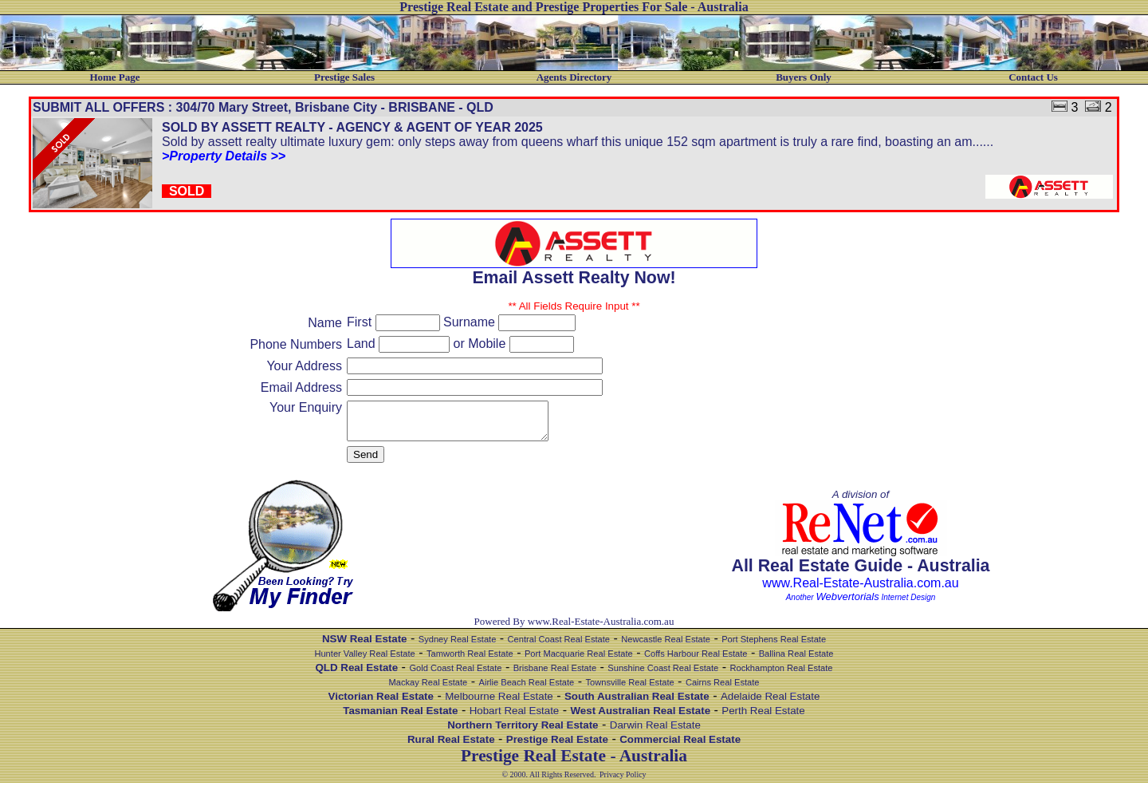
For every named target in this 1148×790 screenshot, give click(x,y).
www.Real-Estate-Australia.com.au (860, 590)
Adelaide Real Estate (770, 703)
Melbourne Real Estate (499, 703)
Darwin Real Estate (655, 732)
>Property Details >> (223, 156)
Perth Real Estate (762, 718)
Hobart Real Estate (515, 718)
